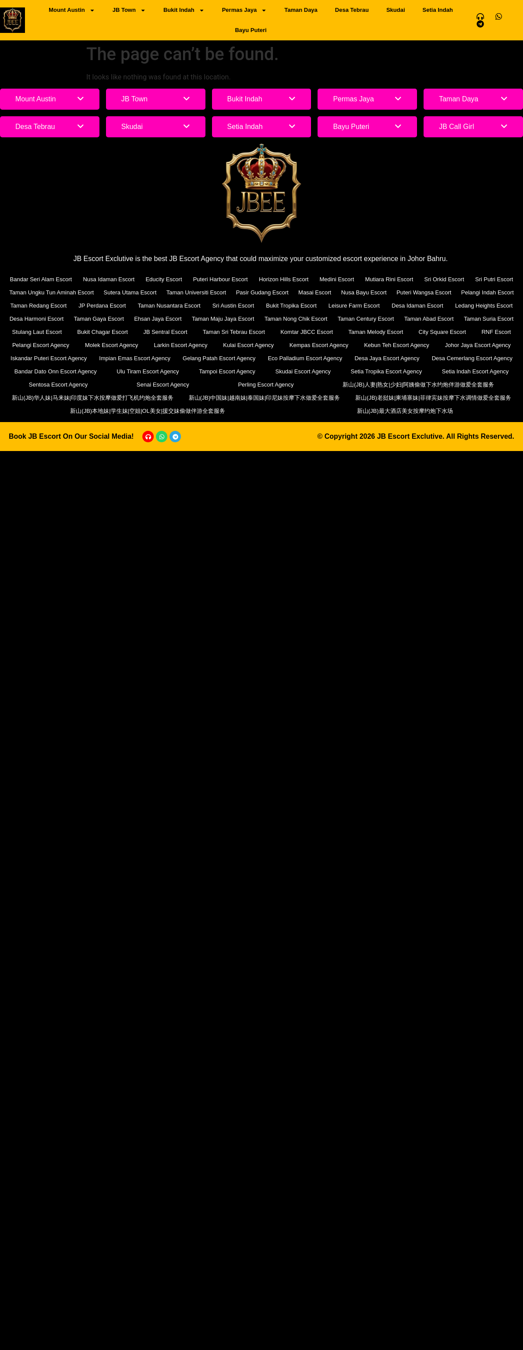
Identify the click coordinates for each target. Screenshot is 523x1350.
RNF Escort (496, 332)
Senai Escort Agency (163, 384)
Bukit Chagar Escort (102, 332)
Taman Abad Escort (429, 318)
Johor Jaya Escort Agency (478, 345)
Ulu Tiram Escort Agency (148, 371)
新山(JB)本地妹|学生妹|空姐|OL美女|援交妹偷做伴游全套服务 (147, 411)
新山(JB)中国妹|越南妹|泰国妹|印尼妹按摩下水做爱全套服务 (264, 397)
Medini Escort (337, 279)
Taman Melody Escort (375, 332)
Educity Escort (163, 279)
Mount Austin (72, 10)
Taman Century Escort (366, 318)
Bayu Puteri (250, 30)
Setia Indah (438, 10)
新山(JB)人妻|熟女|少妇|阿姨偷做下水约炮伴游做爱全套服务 (418, 384)
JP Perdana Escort (102, 305)
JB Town (129, 10)
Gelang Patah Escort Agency (219, 358)
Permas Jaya (244, 10)
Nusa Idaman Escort (108, 279)
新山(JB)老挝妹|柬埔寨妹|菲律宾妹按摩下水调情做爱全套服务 (433, 397)
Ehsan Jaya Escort (157, 318)
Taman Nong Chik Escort (296, 318)
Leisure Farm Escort (354, 305)
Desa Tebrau (352, 10)
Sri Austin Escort (233, 305)
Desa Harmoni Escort (37, 318)
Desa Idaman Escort (417, 305)
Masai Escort (314, 292)
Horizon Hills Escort (283, 279)
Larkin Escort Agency (180, 345)
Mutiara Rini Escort (389, 279)
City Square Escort (442, 332)
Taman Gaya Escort (99, 318)
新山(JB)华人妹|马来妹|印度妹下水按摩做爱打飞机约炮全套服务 (92, 397)
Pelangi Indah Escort (487, 292)
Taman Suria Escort (488, 318)
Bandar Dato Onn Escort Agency (55, 371)
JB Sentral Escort (165, 332)
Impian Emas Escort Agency (134, 358)
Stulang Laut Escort (37, 332)
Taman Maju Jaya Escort (223, 318)
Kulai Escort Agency (248, 345)
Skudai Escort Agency (302, 371)
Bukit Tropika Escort (291, 305)
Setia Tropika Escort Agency (386, 371)
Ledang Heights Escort (484, 305)
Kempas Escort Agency (319, 345)
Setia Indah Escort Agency (475, 371)
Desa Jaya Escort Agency (386, 358)
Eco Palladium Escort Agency (305, 358)
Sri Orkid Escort (444, 279)
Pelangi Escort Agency (40, 345)
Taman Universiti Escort (196, 292)
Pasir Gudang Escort (262, 292)
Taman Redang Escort (39, 305)
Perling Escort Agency (265, 384)
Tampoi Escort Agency (227, 371)
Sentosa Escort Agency (58, 384)
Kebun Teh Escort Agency (396, 345)
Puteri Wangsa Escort (423, 292)
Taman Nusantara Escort (169, 305)
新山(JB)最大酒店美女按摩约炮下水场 (405, 411)
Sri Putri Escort (494, 279)
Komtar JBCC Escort (306, 332)
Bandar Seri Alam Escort (41, 279)
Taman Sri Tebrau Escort (234, 332)
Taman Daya (301, 10)
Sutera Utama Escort (130, 292)
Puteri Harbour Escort (220, 279)
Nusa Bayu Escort (364, 292)
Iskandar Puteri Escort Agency (49, 358)
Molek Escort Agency (111, 345)
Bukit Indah (184, 10)
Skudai (395, 10)
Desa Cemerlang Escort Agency (472, 358)
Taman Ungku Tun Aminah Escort (51, 292)
